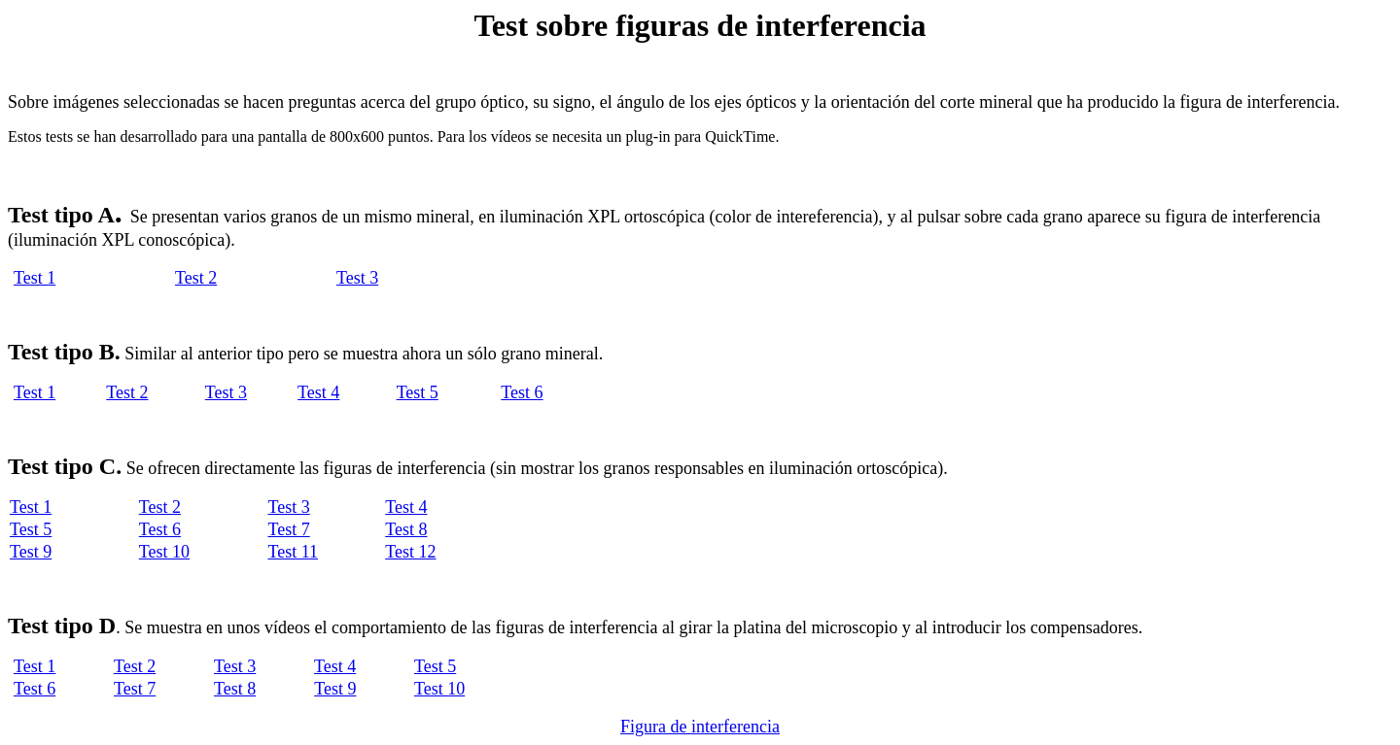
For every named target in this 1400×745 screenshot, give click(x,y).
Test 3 (357, 278)
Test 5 (417, 392)
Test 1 (34, 278)
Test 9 (31, 551)
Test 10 (164, 551)
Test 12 (410, 551)
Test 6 (521, 392)
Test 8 (406, 529)
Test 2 (196, 278)
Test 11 (293, 551)
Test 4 (318, 392)
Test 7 (289, 529)
